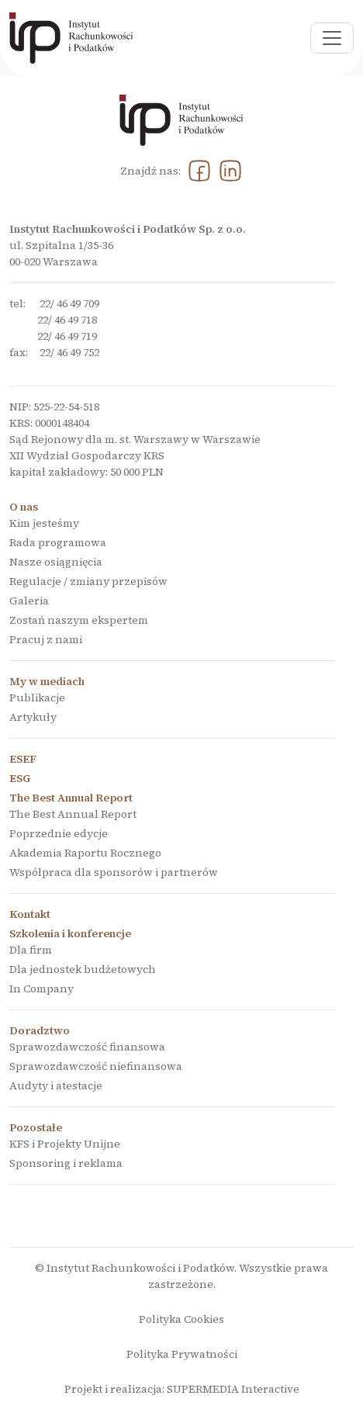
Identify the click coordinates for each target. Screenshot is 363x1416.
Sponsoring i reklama (66, 1163)
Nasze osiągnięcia (55, 562)
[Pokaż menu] (332, 38)
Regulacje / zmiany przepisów (88, 581)
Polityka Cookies (181, 1319)
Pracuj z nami (45, 639)
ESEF (22, 759)
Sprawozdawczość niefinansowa (95, 1066)
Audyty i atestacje (55, 1085)
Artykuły (33, 717)
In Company (41, 988)
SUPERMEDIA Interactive (233, 1389)
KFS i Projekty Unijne (64, 1143)
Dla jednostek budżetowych (82, 969)
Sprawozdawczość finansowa (87, 1046)
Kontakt (29, 914)
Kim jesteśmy (44, 523)
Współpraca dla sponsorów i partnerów (113, 872)
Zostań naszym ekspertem (78, 620)
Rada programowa (57, 542)
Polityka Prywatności (181, 1354)
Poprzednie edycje (58, 833)
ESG (19, 778)
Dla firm (30, 949)
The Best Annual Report (73, 814)
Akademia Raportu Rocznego (85, 852)
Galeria (29, 600)
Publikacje (37, 697)
